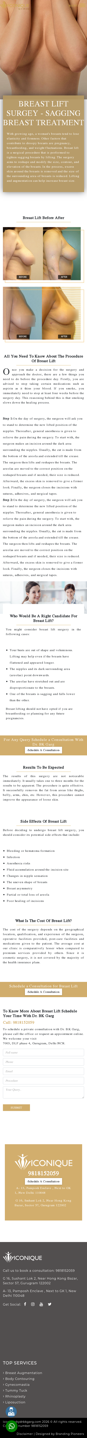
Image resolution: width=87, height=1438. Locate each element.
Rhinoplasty (15, 1396)
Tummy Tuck (16, 1390)
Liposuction (15, 1402)
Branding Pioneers (70, 1434)
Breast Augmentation (23, 1373)
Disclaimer (25, 1434)
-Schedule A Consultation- (43, 750)
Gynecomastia (17, 1385)
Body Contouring (19, 1379)
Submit (16, 1107)
